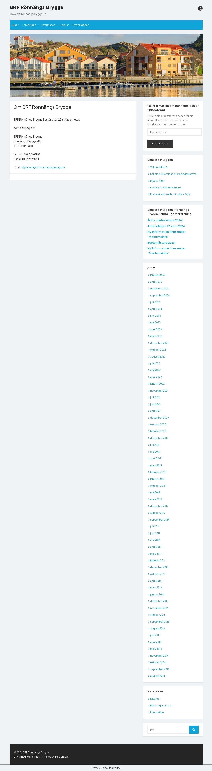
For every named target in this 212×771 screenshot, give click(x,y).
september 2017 (159, 519)
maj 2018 (155, 492)
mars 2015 (156, 648)
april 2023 (156, 329)
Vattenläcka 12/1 (159, 167)
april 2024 (156, 308)
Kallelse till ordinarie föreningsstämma (173, 173)
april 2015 (155, 642)
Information (48, 24)
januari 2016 (157, 594)
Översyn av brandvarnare (165, 187)
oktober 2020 (158, 424)
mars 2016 (156, 587)
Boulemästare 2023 (161, 242)
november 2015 (159, 608)
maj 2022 (155, 370)
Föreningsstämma (160, 705)
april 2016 (155, 580)
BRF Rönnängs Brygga (36, 7)
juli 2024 (155, 302)
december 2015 (159, 601)
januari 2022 (157, 383)
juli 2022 (155, 363)
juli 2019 (154, 444)
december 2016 (159, 567)
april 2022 (156, 376)
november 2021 (159, 390)
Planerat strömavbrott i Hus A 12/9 (170, 194)
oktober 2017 (157, 512)
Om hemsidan (81, 24)
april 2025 (156, 281)
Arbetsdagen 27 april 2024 (166, 226)
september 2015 (159, 621)
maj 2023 (155, 322)
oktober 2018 (158, 485)
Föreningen (29, 24)
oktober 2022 (158, 349)
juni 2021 (155, 404)
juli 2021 (154, 397)
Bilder (15, 24)
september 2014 (159, 669)
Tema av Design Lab (57, 756)
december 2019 (159, 438)
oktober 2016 (158, 574)
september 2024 (160, 295)
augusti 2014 (157, 675)
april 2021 (155, 410)
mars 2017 (156, 553)
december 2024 (159, 288)
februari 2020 (158, 431)
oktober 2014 (158, 662)
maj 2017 (155, 539)
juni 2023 (155, 315)
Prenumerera (160, 143)
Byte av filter (157, 180)
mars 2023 (156, 336)
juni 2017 (155, 533)
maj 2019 (155, 451)
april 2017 (155, 546)
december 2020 (159, 417)
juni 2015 (155, 635)
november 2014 (159, 655)
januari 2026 (157, 274)
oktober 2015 (158, 614)
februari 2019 (157, 472)
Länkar (65, 24)
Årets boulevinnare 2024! (165, 220)
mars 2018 (156, 499)
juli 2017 (154, 526)
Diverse (155, 698)
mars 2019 (156, 465)
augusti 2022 (157, 356)
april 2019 (155, 458)
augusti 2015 (157, 628)
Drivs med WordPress (27, 756)
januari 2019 (157, 478)
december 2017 (159, 506)
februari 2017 (157, 560)
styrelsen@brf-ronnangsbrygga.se (43, 167)
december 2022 (159, 343)
